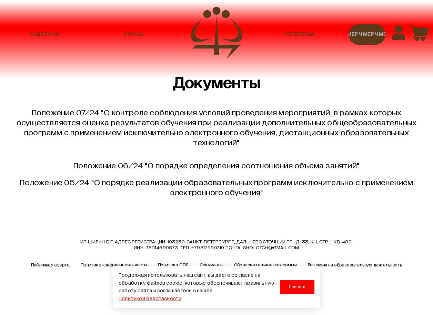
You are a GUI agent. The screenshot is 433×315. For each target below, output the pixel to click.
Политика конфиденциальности (114, 265)
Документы (211, 265)
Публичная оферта (50, 265)
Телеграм (299, 34)
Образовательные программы (265, 265)
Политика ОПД (173, 265)
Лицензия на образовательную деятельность (355, 265)
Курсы (133, 34)
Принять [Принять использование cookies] (297, 286)
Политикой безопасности (150, 298)
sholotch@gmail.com (271, 247)
